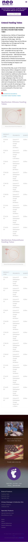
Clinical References (6, 523)
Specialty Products (7, 510)
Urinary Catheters (6, 504)
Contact (3, 527)
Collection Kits (5, 506)
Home (2, 519)
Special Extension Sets (7, 513)
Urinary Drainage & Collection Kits (12, 502)
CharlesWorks (21, 537)
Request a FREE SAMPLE (14, 14)
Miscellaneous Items (6, 515)
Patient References (6, 525)
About (3, 521)
